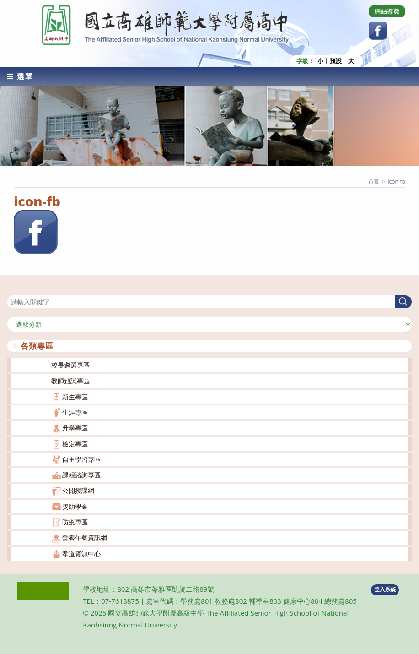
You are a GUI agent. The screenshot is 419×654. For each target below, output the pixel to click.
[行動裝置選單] (20, 76)
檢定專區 (75, 443)
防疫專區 (75, 522)
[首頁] (373, 181)
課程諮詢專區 (81, 474)
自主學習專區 (81, 459)
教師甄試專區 (70, 380)
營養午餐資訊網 (84, 537)
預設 (336, 61)
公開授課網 (78, 490)
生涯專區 (75, 412)
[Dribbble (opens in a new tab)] (387, 11)
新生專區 (75, 396)
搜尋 (13, 289)
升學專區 (75, 427)
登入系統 (385, 589)
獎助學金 (75, 506)
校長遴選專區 (70, 365)
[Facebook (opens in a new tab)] (378, 31)
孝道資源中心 (81, 553)
